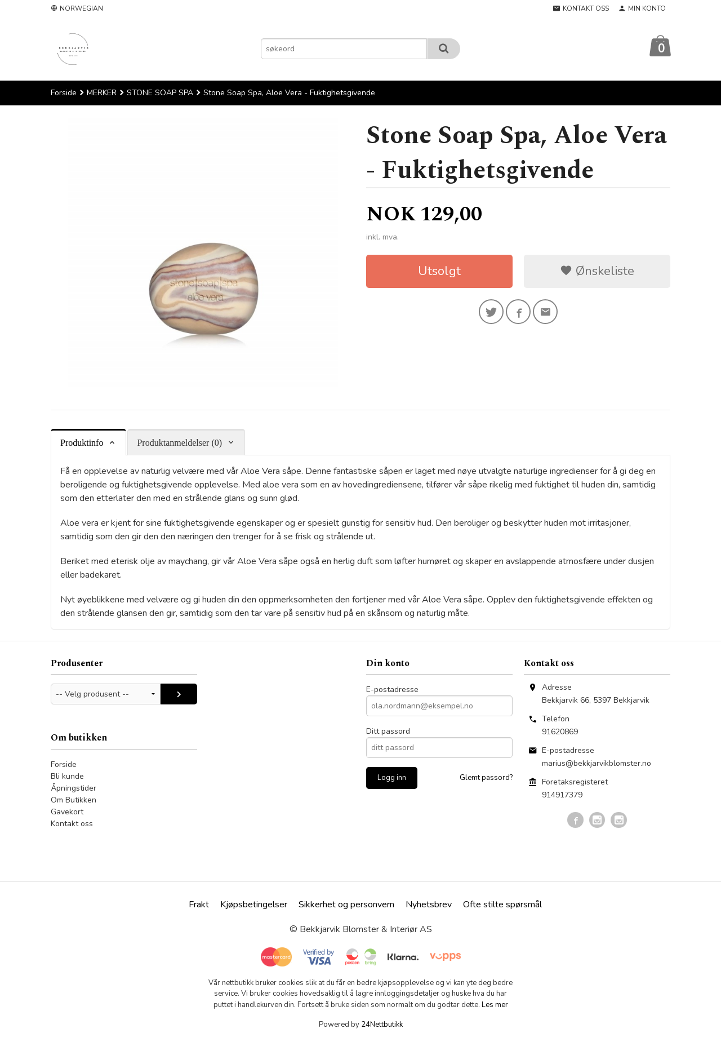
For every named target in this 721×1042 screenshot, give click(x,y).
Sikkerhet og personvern (346, 904)
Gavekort (67, 811)
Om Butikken (73, 800)
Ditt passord (388, 731)
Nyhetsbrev (429, 904)
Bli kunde (67, 776)
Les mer (495, 1005)
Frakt (199, 904)
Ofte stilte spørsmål (502, 904)
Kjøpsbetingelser (253, 904)
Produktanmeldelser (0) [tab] (179, 442)
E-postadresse (392, 689)
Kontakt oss (72, 823)
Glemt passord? (486, 778)
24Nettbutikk (382, 1024)
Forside (64, 92)
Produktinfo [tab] (81, 442)
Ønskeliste (597, 271)
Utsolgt (439, 271)
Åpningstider (73, 788)
